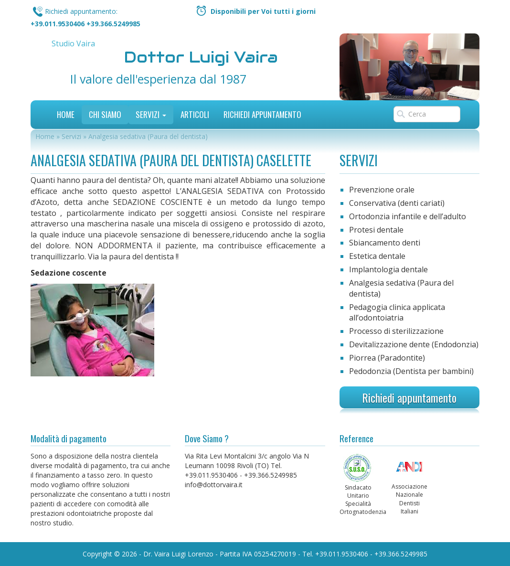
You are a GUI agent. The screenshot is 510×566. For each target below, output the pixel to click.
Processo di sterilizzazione (396, 331)
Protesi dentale (376, 229)
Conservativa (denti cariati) (397, 203)
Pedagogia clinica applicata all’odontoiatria (397, 312)
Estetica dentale (377, 256)
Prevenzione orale (381, 189)
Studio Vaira (73, 43)
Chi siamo (105, 114)
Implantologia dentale (388, 269)
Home (65, 114)
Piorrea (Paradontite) (387, 357)
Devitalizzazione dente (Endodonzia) (413, 344)
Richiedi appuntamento (409, 397)
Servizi (151, 114)
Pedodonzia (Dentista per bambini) (411, 371)
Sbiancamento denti (384, 242)
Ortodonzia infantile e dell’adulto (407, 216)
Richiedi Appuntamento (262, 114)
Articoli (195, 114)
